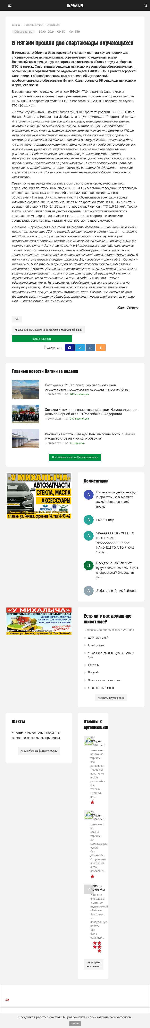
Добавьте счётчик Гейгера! (116, 591)
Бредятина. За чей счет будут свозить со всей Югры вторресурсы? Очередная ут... (117, 570)
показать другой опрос (111, 697)
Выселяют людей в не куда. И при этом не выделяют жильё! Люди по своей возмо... (117, 499)
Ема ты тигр (105, 520)
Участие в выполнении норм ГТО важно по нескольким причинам (36, 735)
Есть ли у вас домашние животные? (107, 619)
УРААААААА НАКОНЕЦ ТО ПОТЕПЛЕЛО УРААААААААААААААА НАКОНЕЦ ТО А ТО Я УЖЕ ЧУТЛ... (115, 542)
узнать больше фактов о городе (39, 750)
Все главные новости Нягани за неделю (75, 457)
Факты (18, 722)
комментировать (42, 338)
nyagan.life (75, 6)
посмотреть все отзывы (93, 964)
